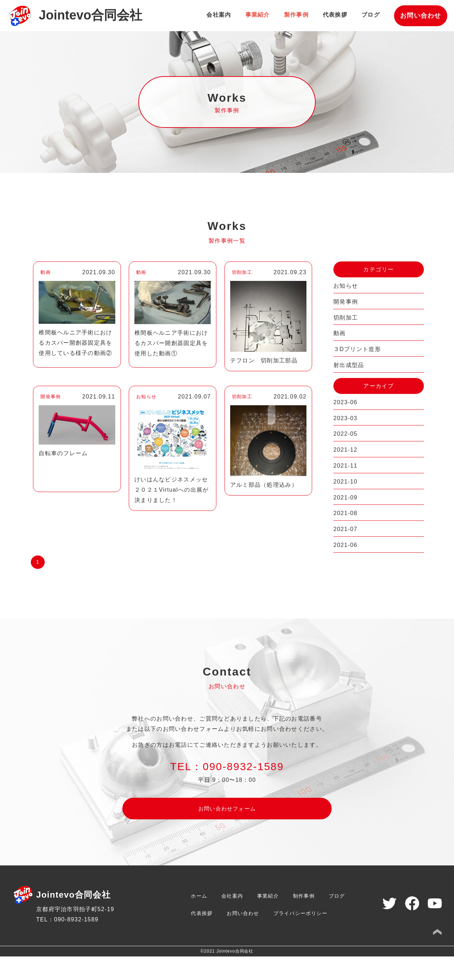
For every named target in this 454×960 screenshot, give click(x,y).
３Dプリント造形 (357, 349)
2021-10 (345, 482)
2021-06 (345, 545)
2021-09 (345, 498)
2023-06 (345, 402)
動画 (339, 333)
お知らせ (345, 286)
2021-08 (345, 513)
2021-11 (345, 466)
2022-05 (345, 434)
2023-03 (345, 418)
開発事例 (345, 302)
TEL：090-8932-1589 (67, 923)
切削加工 (345, 318)
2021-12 (345, 450)
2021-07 (345, 529)
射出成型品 (348, 365)
